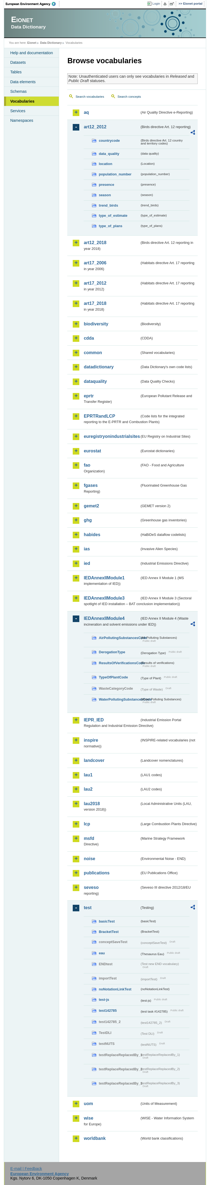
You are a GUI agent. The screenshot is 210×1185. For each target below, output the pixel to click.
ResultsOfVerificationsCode (119, 663)
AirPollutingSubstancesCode (119, 638)
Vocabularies (22, 101)
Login (156, 3)
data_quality (109, 154)
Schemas (18, 91)
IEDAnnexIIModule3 (104, 598)
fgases (91, 485)
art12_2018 (95, 242)
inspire (91, 740)
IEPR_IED (94, 720)
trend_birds (108, 205)
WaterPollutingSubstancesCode (119, 699)
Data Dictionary (51, 42)
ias (87, 549)
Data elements (23, 82)
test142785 (107, 1010)
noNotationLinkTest (115, 989)
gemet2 (91, 506)
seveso (91, 887)
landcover (94, 760)
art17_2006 (95, 263)
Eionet (31, 42)
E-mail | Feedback (26, 1168)
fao (87, 465)
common (93, 352)
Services (17, 111)
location (105, 164)
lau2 (88, 789)
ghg (88, 520)
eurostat (92, 451)
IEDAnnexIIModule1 (104, 578)
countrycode (109, 140)
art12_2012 (95, 127)
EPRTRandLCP (99, 416)
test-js (104, 1000)
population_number (115, 174)
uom (88, 1103)
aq (86, 112)
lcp (87, 824)
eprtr (89, 396)
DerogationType (112, 652)
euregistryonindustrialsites (111, 436)
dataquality (95, 381)
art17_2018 (95, 303)
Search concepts (129, 96)
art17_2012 (95, 283)
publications (96, 873)
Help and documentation (31, 53)
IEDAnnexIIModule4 (104, 618)
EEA (32, 4)
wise (88, 1118)
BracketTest (108, 932)
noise (89, 858)
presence (106, 185)
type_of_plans (110, 226)
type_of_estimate (113, 215)
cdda (89, 338)
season (105, 195)
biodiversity (96, 324)
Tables (16, 72)
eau (102, 953)
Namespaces (21, 120)
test (87, 907)
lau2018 (92, 803)
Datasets (18, 62)
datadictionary (98, 367)
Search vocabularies (89, 96)
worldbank (95, 1138)
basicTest (107, 921)
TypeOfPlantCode (113, 677)
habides (92, 534)
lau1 (88, 775)
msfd (89, 838)
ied (87, 563)
